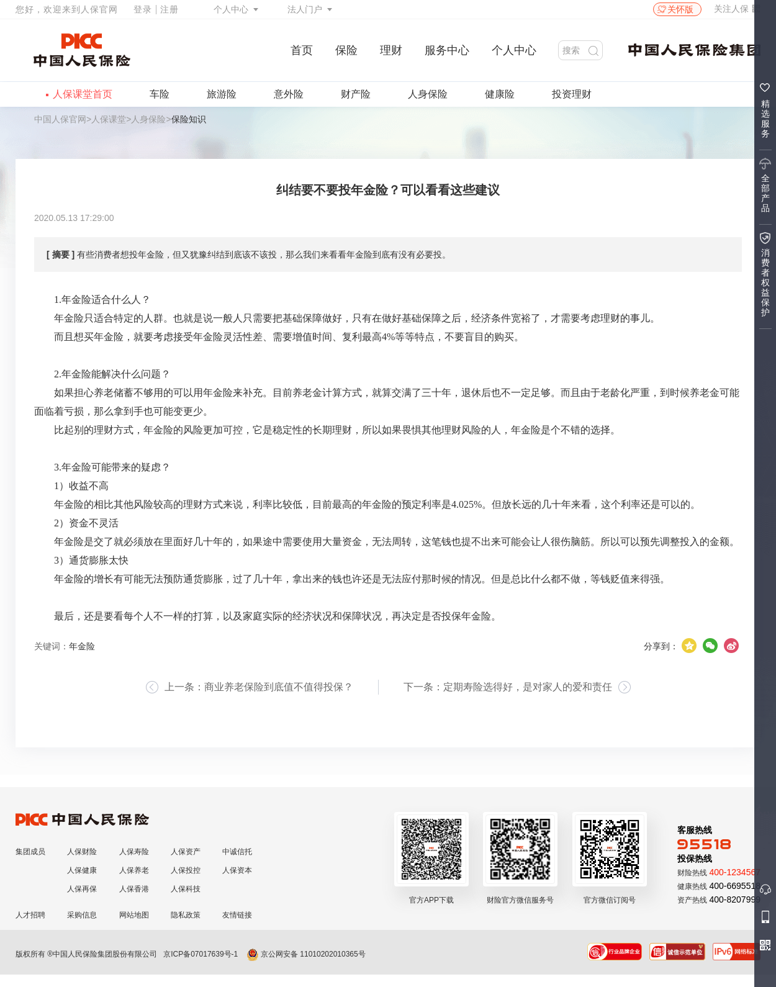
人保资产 (186, 851)
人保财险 (82, 851)
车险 (159, 94)
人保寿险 (134, 851)
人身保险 (428, 94)
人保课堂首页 (82, 94)
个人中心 (231, 9)
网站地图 (134, 915)
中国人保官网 (60, 119)
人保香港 (134, 889)
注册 (169, 9)
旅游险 (222, 94)
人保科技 (186, 889)
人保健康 (82, 870)
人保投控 (186, 870)
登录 (142, 9)
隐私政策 (186, 915)
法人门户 (304, 9)
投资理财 (572, 94)
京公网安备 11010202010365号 (306, 954)
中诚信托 (237, 851)
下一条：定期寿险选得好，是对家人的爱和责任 (508, 687)
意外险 (289, 94)
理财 (391, 50)
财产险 (356, 94)
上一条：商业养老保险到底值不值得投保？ (259, 687)
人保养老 (134, 870)
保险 (346, 50)
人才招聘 (30, 915)
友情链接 (237, 915)
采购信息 (82, 915)
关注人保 (737, 9)
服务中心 (447, 50)
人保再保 (82, 889)
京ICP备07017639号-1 (200, 954)
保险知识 (188, 119)
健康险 (500, 94)
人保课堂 (108, 119)
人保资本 (237, 870)
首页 (302, 50)
